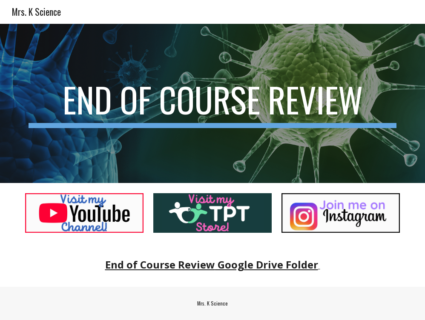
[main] (212, 103)
